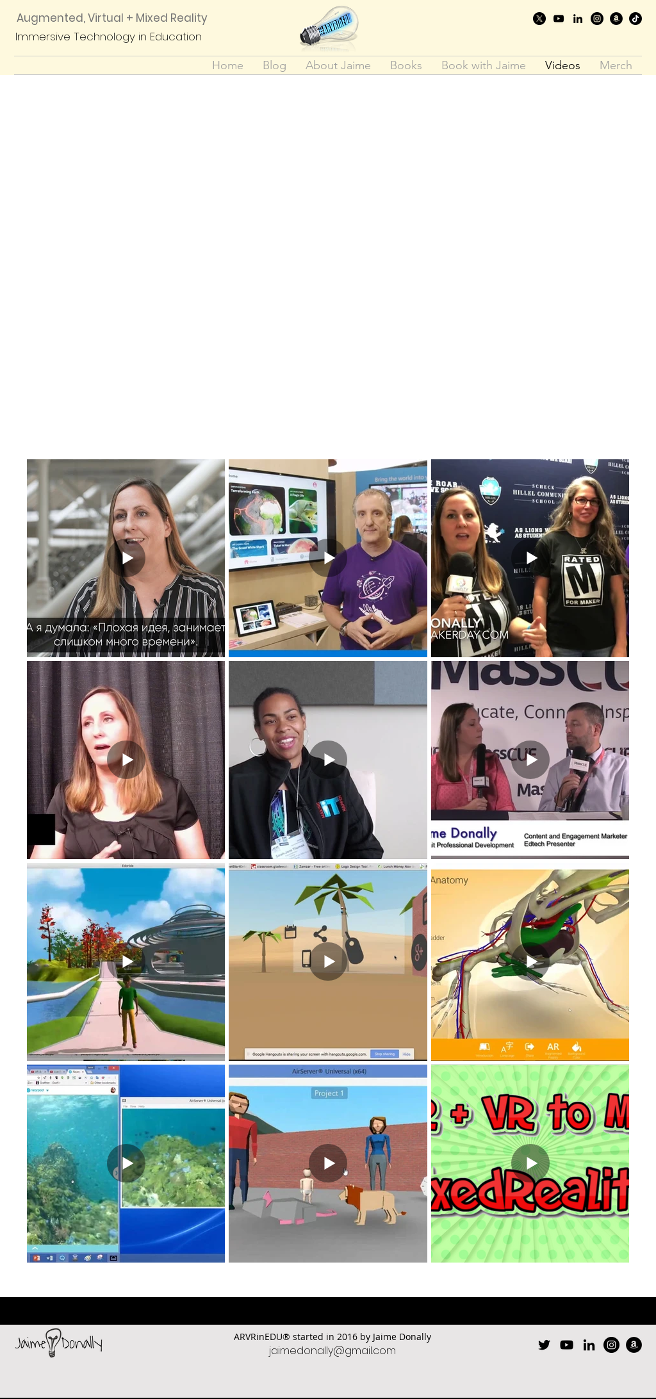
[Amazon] (616, 18)
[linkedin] (577, 18)
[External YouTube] (328, 268)
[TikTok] (635, 18)
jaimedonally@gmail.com (332, 1350)
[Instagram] (597, 18)
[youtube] (558, 18)
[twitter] (539, 18)
